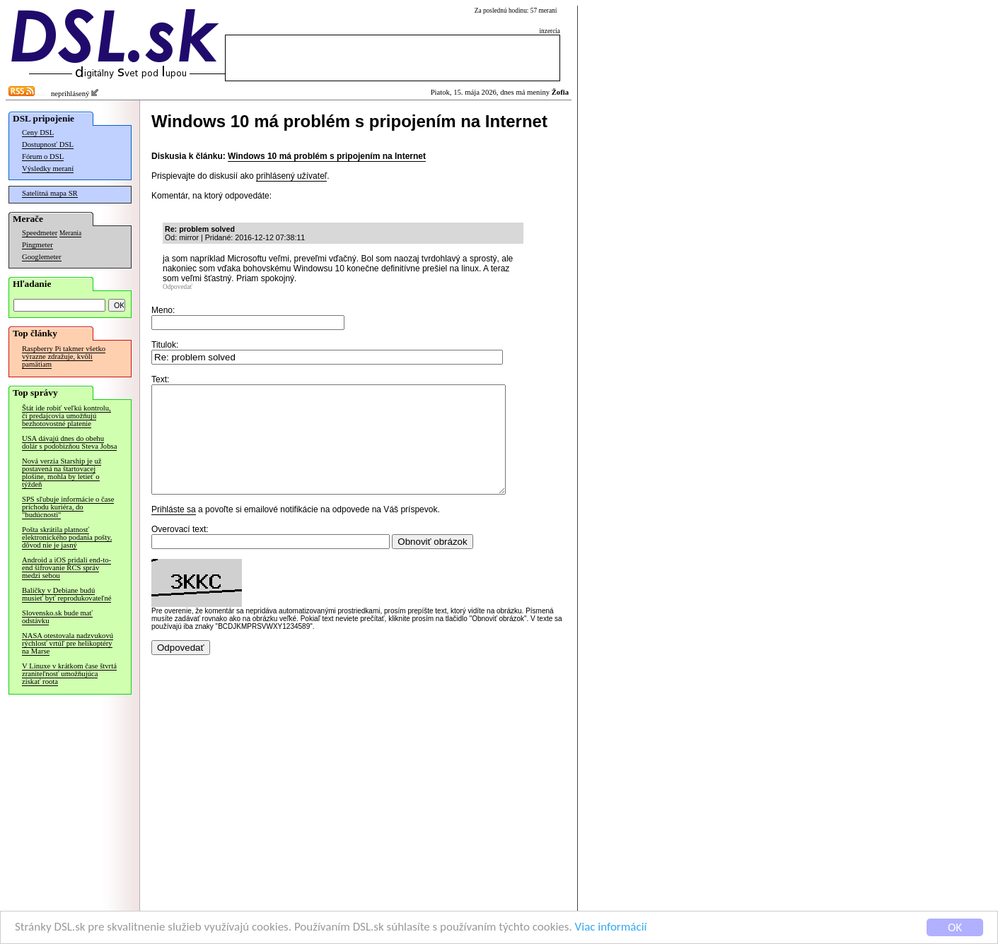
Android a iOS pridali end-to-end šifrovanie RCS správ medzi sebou (66, 567)
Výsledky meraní (48, 168)
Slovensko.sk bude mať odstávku (57, 617)
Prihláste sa (173, 531)
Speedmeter (39, 233)
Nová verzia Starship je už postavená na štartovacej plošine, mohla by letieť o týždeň (61, 472)
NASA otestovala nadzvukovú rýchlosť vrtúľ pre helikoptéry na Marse (67, 643)
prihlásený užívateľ (291, 176)
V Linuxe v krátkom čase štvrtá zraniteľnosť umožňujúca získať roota (69, 673)
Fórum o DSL (43, 156)
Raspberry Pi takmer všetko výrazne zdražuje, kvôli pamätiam (63, 356)
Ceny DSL (38, 132)
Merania (70, 233)
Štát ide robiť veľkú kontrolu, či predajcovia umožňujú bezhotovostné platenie (66, 415)
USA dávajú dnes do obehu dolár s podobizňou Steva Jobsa (69, 442)
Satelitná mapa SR (50, 193)
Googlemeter (42, 257)
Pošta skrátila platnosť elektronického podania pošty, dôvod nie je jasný (67, 537)
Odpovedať (177, 286)
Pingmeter (37, 245)
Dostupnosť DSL (48, 144)
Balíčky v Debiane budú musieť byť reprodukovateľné (66, 594)
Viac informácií (611, 927)
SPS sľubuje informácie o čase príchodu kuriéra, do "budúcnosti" (68, 507)
